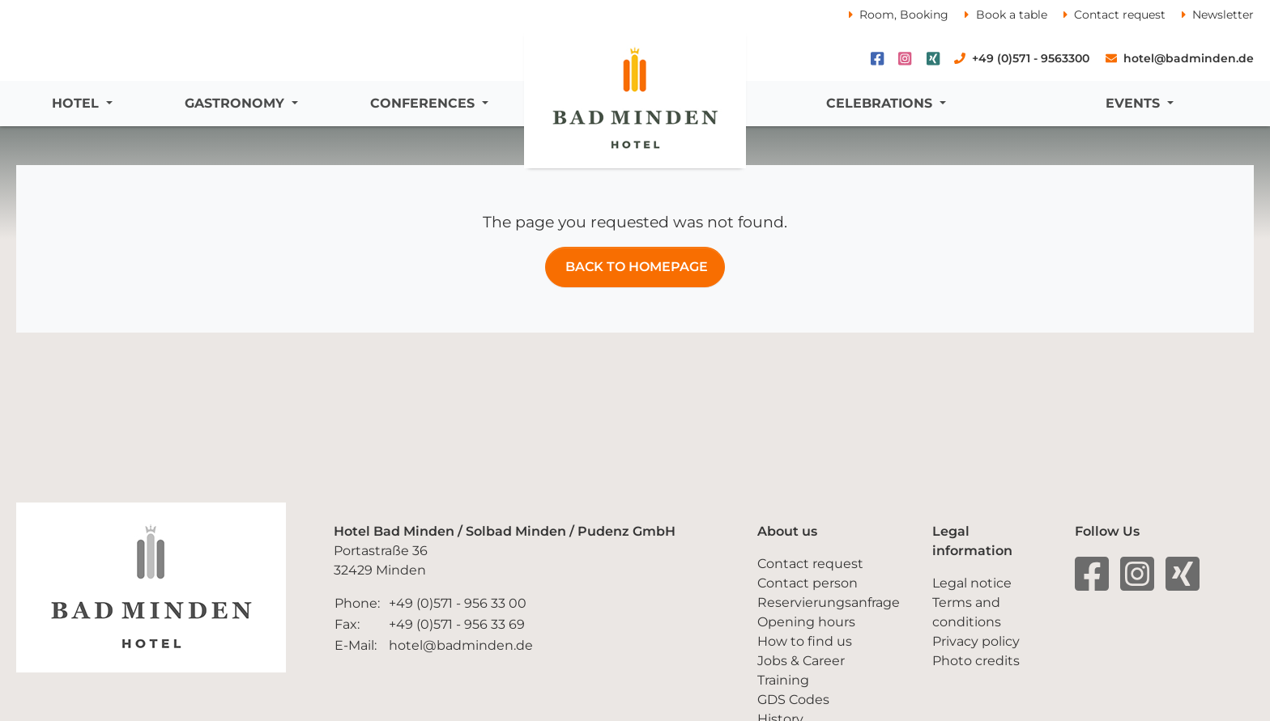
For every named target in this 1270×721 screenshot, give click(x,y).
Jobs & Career (801, 660)
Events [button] (1135, 103)
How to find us (804, 641)
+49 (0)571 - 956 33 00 (457, 603)
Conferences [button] (424, 103)
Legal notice (972, 583)
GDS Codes (793, 699)
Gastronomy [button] (236, 103)
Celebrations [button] (881, 103)
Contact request (1120, 14)
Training (783, 680)
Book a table (1011, 14)
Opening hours (806, 622)
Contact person (807, 583)
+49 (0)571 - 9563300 (1030, 58)
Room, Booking (903, 14)
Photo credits (976, 660)
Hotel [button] (77, 103)
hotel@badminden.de (1188, 58)
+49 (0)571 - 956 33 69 (457, 624)
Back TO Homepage (635, 266)
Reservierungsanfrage (828, 602)
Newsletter (1223, 14)
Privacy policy (976, 641)
